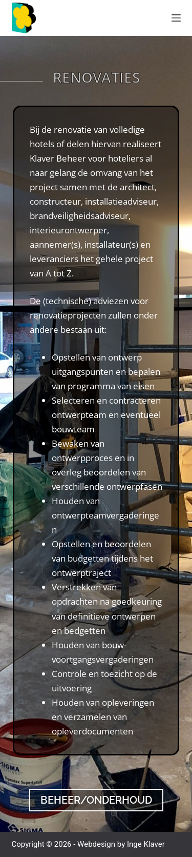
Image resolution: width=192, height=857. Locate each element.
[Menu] (176, 18)
